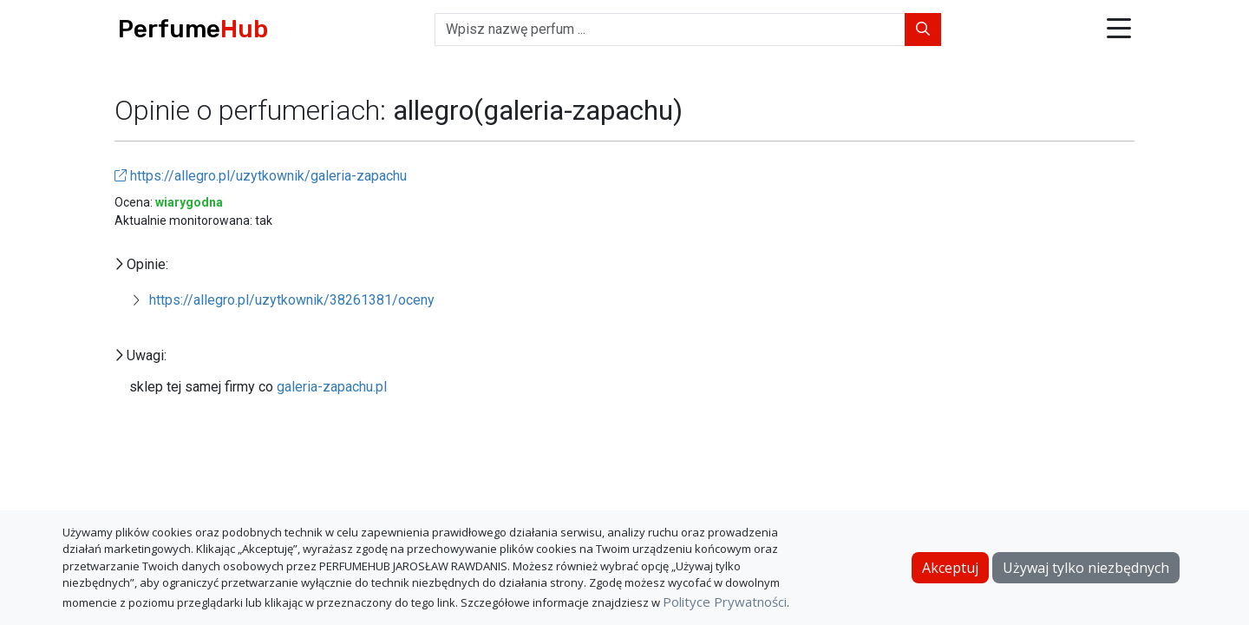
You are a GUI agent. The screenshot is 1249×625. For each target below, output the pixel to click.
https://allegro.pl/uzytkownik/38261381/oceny (292, 300)
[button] (1119, 30)
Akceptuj (950, 567)
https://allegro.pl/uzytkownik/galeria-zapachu (260, 176)
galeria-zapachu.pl (332, 386)
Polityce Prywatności (725, 601)
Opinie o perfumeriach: (253, 110)
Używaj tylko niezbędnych (1086, 567)
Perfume (193, 29)
